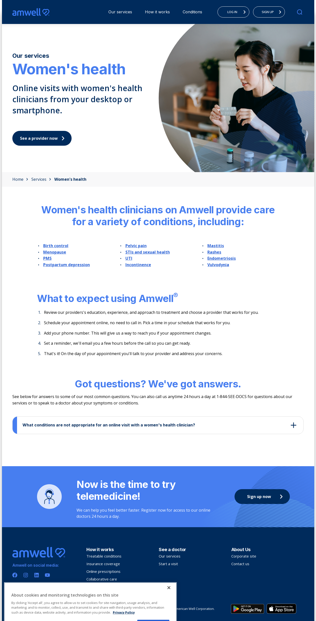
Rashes (214, 252)
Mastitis (215, 245)
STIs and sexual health (147, 252)
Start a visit (168, 563)
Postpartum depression (66, 264)
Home (20, 179)
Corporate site (243, 556)
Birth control (55, 245)
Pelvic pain (136, 245)
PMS (47, 258)
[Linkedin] (36, 575)
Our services (120, 11)
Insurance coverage (103, 563)
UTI (128, 258)
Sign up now (266, 496)
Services (41, 179)
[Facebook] (14, 575)
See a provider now (43, 138)
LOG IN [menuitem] (238, 12)
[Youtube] (47, 575)
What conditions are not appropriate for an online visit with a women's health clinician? (108, 424)
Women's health (70, 179)
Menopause (54, 252)
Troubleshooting (100, 586)
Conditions (192, 11)
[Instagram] (25, 575)
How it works (157, 11)
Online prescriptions (103, 571)
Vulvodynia (218, 264)
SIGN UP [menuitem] (273, 12)
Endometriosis (221, 258)
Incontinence (138, 264)
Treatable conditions (103, 556)
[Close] (168, 604)
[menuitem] (120, 12)
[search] (300, 12)
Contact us (240, 563)
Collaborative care (101, 579)
